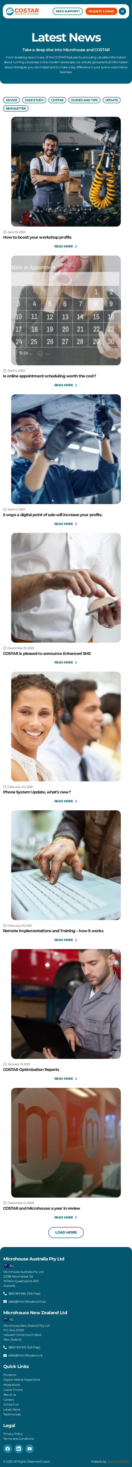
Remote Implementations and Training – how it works (53, 930)
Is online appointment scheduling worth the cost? (49, 376)
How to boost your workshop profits (37, 237)
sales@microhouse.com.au (27, 1301)
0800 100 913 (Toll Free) (24, 1347)
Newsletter (16, 108)
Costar (57, 100)
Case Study (34, 100)
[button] (66, 1232)
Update (111, 100)
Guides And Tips (84, 100)
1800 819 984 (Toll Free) (24, 1294)
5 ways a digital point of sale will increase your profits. (53, 514)
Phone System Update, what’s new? (37, 792)
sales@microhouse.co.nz (25, 1355)
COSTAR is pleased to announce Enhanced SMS (47, 653)
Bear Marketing (118, 1461)
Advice (11, 100)
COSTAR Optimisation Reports (31, 1069)
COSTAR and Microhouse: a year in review (41, 1208)
